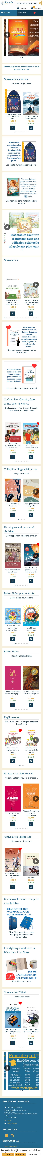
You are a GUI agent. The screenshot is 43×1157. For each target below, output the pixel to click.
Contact (8, 1120)
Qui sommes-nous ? (11, 1147)
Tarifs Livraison (10, 1123)
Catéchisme (22, 13)
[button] (6, 40)
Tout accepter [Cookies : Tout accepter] (8, 1154)
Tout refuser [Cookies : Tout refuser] (20, 1154)
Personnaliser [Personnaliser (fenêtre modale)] (32, 1154)
